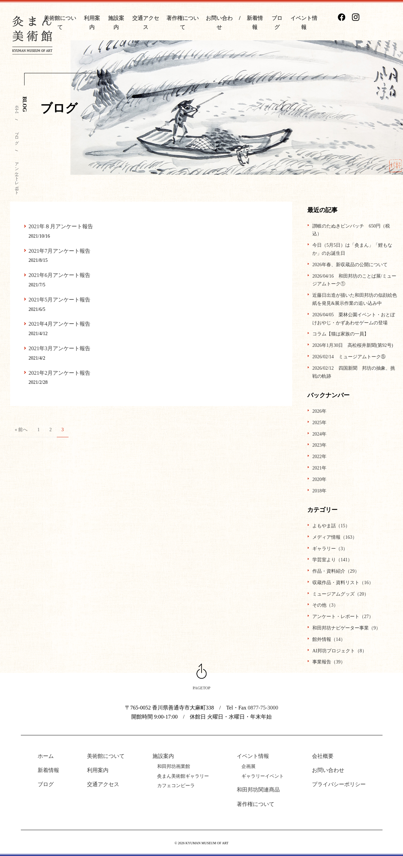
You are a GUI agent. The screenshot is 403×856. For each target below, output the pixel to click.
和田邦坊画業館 (173, 766)
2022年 (319, 456)
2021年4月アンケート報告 (59, 324)
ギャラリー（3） (330, 548)
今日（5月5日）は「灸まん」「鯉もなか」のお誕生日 (352, 249)
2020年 (319, 479)
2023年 (319, 445)
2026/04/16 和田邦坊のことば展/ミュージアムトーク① (354, 280)
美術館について (106, 756)
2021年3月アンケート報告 (59, 348)
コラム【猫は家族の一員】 (340, 333)
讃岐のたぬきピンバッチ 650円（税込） (351, 230)
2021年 (319, 468)
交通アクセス (103, 784)
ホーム (16, 107)
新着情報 (48, 770)
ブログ (16, 136)
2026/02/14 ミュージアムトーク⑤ (349, 356)
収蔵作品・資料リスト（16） (342, 582)
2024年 (319, 434)
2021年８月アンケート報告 (61, 226)
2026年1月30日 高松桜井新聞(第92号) (352, 345)
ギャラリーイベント (262, 776)
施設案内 (163, 756)
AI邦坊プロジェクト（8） (339, 650)
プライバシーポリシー (339, 784)
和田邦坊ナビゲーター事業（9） (346, 627)
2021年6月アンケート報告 (59, 275)
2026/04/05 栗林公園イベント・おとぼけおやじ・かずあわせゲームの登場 (353, 318)
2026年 (319, 411)
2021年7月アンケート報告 (59, 251)
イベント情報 (253, 756)
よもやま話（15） (331, 525)
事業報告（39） (328, 661)
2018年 (319, 490)
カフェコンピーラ (176, 785)
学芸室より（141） (332, 559)
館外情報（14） (328, 639)
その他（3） (325, 605)
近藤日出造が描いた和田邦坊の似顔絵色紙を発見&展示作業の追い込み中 (354, 299)
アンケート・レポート (16, 176)
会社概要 (322, 756)
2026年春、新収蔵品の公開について (350, 264)
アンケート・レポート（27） (342, 616)
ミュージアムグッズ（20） (340, 594)
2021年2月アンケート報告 (59, 373)
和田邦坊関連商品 (258, 789)
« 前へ (21, 429)
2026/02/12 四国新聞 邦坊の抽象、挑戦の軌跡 (353, 372)
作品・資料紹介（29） (335, 571)
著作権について (255, 804)
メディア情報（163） (334, 537)
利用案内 (97, 770)
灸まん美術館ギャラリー (183, 776)
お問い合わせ (328, 770)
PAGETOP (202, 688)
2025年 (319, 422)
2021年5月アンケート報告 (59, 299)
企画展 (248, 766)
